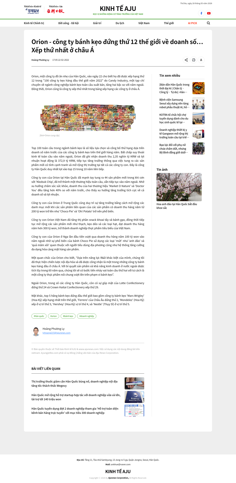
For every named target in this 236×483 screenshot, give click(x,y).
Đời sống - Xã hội (68, 23)
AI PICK (192, 23)
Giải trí (97, 23)
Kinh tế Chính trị (34, 23)
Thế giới (169, 23)
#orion (53, 316)
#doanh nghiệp (86, 316)
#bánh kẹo (68, 316)
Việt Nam (144, 23)
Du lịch (120, 23)
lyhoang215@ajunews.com (56, 332)
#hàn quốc (39, 316)
